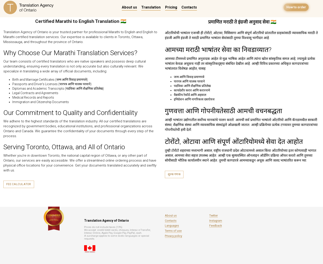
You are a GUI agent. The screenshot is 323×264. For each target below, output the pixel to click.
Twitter (213, 215)
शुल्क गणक (174, 174)
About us (129, 7)
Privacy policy (173, 236)
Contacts (189, 7)
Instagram (215, 220)
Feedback (215, 225)
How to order (296, 7)
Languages (172, 225)
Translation (151, 7)
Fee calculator (18, 184)
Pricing (171, 7)
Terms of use (173, 230)
